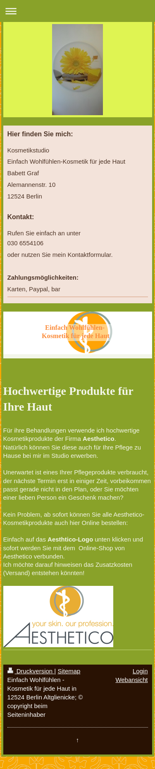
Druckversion (31, 671)
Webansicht (131, 679)
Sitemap (68, 671)
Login (140, 671)
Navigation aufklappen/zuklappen (77, 11)
